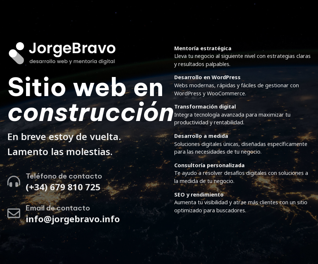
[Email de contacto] (13, 213)
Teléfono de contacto (64, 176)
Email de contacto (58, 207)
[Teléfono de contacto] (13, 181)
